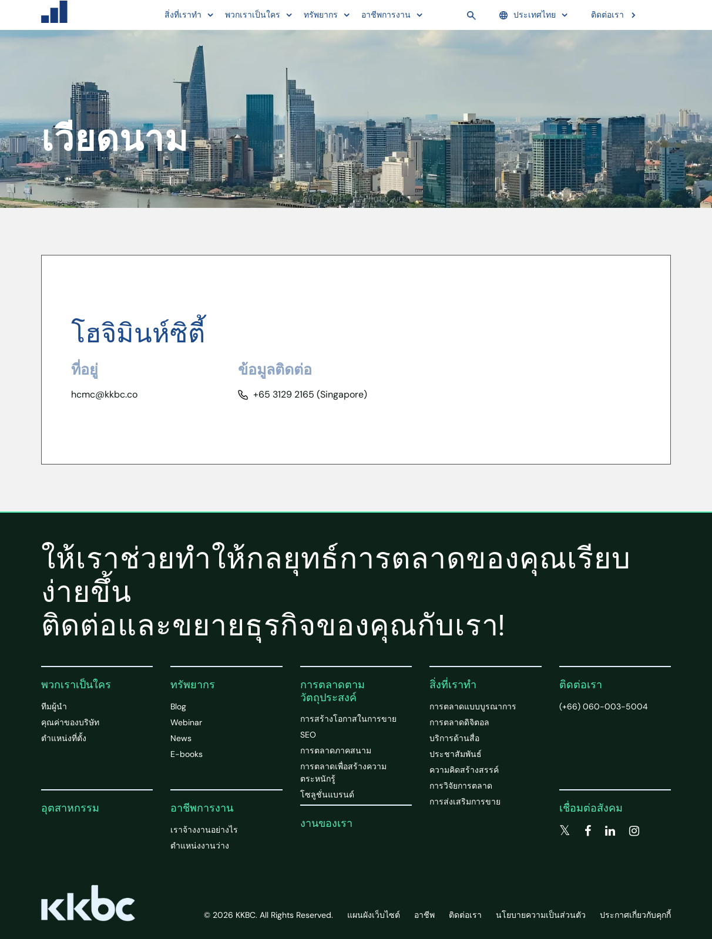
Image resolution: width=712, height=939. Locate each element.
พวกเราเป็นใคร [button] (252, 14)
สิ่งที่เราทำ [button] (182, 14)
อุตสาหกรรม (70, 808)
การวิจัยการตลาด (460, 785)
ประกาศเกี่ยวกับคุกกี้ (635, 915)
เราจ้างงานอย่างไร (204, 829)
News (181, 738)
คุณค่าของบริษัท (70, 722)
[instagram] (634, 831)
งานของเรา (326, 823)
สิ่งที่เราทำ (452, 685)
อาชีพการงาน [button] (386, 14)
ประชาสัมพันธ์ (455, 754)
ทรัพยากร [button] (321, 14)
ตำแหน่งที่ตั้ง (63, 738)
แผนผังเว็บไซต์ (373, 915)
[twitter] (564, 831)
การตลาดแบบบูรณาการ (472, 706)
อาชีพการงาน (201, 808)
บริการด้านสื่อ (454, 738)
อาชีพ (424, 915)
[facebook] (588, 831)
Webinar (186, 722)
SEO (308, 734)
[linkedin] (610, 831)
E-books (186, 754)
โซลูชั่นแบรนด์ (327, 794)
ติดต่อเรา (607, 14)
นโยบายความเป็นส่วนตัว (541, 915)
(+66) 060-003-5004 (603, 706)
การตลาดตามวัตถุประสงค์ (332, 691)
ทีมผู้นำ (54, 706)
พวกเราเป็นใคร (76, 685)
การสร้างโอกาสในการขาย (348, 718)
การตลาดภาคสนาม (335, 750)
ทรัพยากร (192, 685)
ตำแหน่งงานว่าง (199, 845)
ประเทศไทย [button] (527, 14)
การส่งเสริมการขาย (465, 801)
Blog (178, 706)
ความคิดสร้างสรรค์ (464, 770)
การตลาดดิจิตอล (459, 722)
